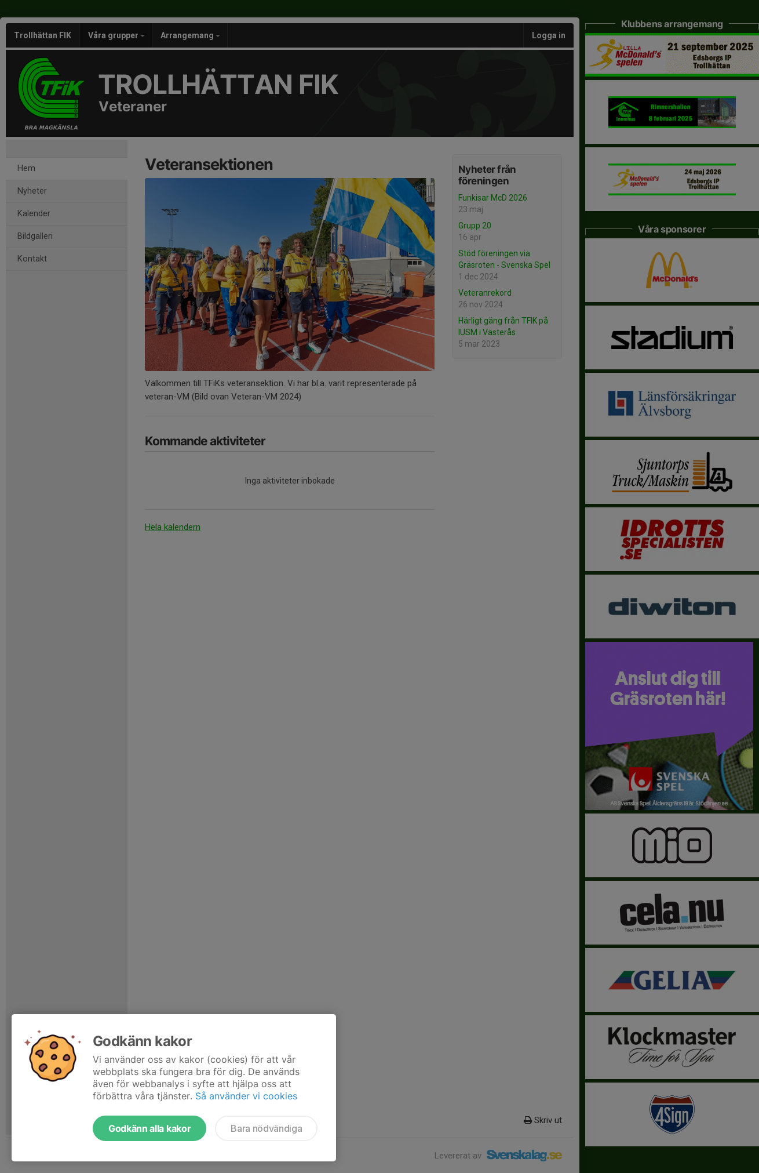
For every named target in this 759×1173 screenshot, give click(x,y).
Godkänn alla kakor (149, 1128)
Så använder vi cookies (246, 1096)
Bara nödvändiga (266, 1128)
